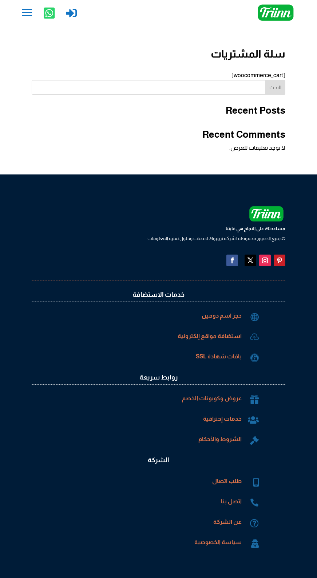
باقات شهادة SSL (219, 356)
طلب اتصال (227, 481)
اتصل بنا (231, 501)
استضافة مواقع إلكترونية (210, 336)
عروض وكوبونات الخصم (212, 398)
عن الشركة (227, 522)
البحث (275, 87)
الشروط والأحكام (220, 439)
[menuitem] (27, 13)
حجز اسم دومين (222, 315)
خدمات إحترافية (222, 419)
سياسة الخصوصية (218, 542)
